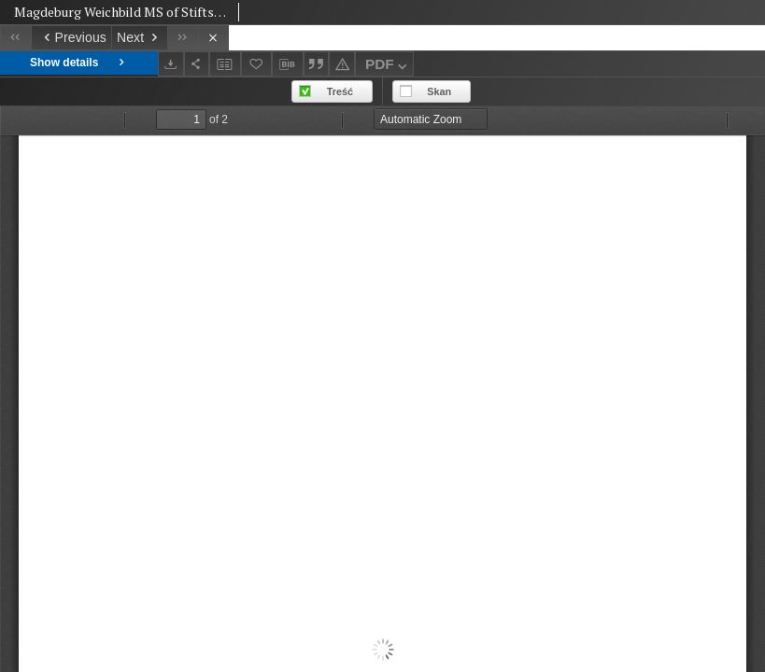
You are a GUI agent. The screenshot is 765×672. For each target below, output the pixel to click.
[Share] (197, 64)
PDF (388, 66)
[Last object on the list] (182, 37)
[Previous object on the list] (71, 37)
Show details (79, 63)
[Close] (213, 37)
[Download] (171, 64)
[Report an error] (342, 64)
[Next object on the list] (139, 37)
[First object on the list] (15, 37)
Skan (439, 91)
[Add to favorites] (257, 64)
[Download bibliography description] (288, 64)
